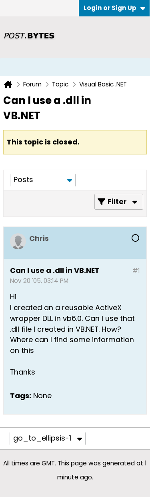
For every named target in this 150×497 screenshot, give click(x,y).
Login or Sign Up (114, 8)
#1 (136, 271)
